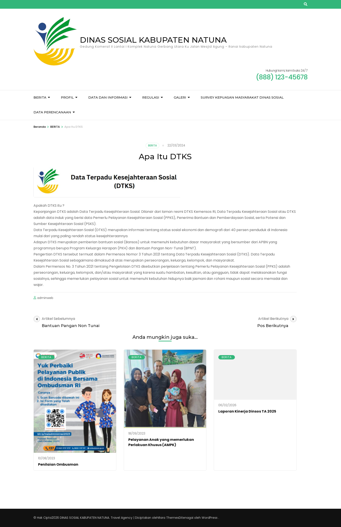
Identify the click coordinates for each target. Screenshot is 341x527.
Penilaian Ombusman (58, 464)
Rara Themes (169, 517)
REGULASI (150, 97)
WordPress (209, 517)
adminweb (45, 298)
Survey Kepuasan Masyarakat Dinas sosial (242, 97)
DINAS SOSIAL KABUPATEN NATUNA (153, 40)
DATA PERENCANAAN (52, 112)
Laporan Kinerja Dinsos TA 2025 (247, 411)
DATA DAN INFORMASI (108, 97)
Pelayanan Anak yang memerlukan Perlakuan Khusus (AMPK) (161, 442)
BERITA (39, 97)
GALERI (180, 97)
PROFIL (67, 97)
